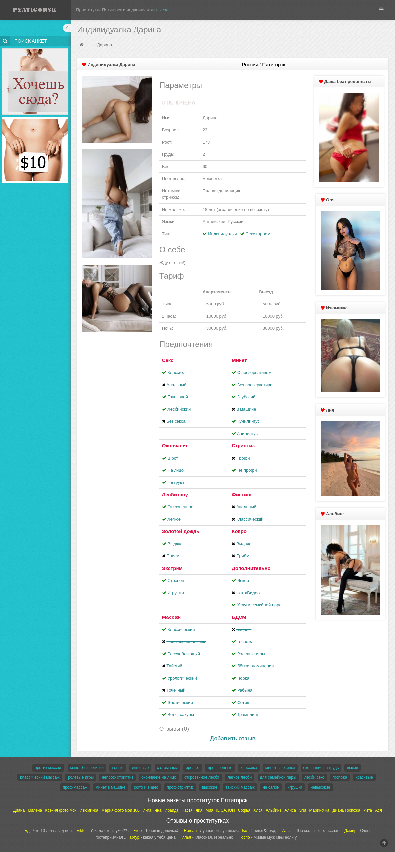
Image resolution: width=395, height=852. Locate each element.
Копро (239, 531)
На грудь (175, 482)
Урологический (182, 678)
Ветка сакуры (180, 714)
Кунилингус (248, 421)
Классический (181, 629)
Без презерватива (254, 384)
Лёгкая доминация (255, 665)
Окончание (175, 445)
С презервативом (254, 372)
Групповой (177, 396)
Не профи (247, 470)
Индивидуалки (222, 233)
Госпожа (245, 641)
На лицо (175, 470)
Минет (239, 360)
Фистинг (242, 494)
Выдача (175, 543)
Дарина (104, 44)
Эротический (180, 702)
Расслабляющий (183, 653)
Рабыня (244, 690)
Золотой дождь (180, 531)
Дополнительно (251, 568)
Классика (176, 372)
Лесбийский (179, 409)
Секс (168, 360)
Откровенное (180, 506)
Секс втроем (257, 233)
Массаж (171, 617)
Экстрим (172, 568)
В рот (172, 458)
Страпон (175, 580)
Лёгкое (174, 519)
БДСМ (239, 617)
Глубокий (246, 396)
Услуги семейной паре (259, 604)
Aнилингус (247, 433)
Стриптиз (243, 445)
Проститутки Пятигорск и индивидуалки (115, 9)
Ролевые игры (251, 653)
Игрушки (175, 592)
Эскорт (244, 580)
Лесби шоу (175, 494)
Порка (243, 678)
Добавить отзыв (233, 738)
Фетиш (243, 702)
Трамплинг (247, 714)
